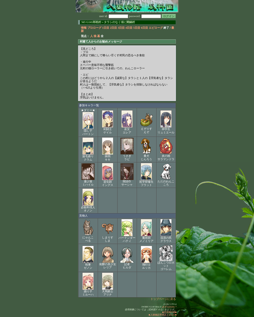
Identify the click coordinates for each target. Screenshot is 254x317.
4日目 (128, 27)
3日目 (121, 27)
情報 (84, 27)
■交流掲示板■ (169, 312)
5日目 (136, 27)
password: (145, 16)
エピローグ (156, 27)
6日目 (144, 27)
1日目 (105, 27)
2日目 (113, 27)
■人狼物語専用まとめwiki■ (163, 314)
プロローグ (94, 27)
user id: (113, 16)
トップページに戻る (163, 298)
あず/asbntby (168, 306)
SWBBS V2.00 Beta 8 (151, 306)
